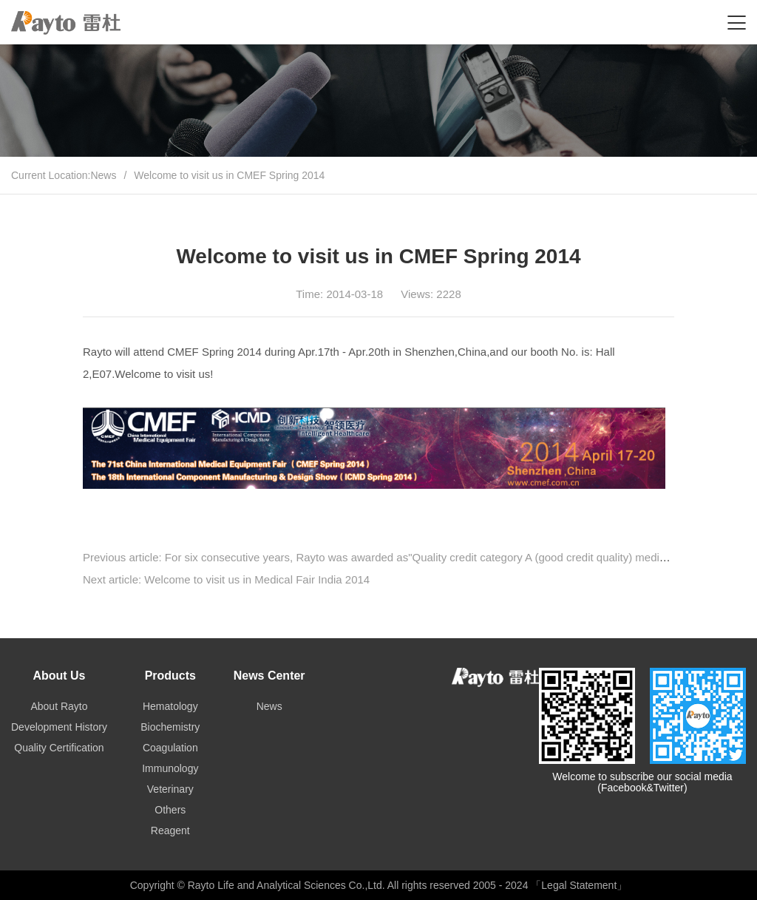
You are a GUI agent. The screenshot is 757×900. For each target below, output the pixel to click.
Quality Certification (58, 748)
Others (170, 810)
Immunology (170, 768)
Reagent (170, 830)
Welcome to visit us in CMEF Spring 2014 (229, 175)
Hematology (170, 706)
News (103, 175)
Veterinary (170, 789)
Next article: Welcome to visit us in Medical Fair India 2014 (226, 579)
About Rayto (58, 706)
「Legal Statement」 (579, 885)
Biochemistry (170, 727)
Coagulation (170, 748)
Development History (59, 727)
